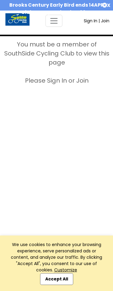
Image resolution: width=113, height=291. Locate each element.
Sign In (90, 21)
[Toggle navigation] (54, 21)
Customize (65, 270)
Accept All (56, 279)
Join (105, 21)
